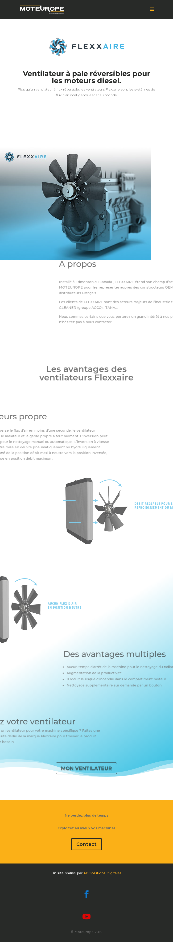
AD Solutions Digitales (102, 873)
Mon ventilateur (86, 768)
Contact (86, 844)
